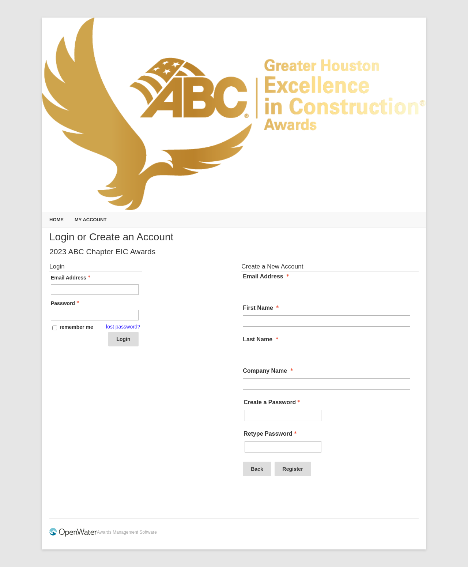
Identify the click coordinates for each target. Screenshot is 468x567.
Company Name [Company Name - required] (268, 371)
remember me (76, 327)
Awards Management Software (127, 532)
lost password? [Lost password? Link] (123, 327)
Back (257, 469)
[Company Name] (326, 384)
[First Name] (326, 321)
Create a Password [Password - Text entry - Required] (273, 402)
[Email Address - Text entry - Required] (95, 289)
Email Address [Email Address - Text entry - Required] (71, 278)
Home (56, 219)
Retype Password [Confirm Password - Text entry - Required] (271, 434)
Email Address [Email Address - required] (267, 276)
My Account (90, 219)
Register (293, 469)
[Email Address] (326, 289)
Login (123, 339)
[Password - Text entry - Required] (95, 315)
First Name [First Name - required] (261, 308)
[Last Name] (326, 352)
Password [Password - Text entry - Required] (66, 303)
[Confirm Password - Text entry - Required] (283, 447)
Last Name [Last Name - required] (261, 339)
